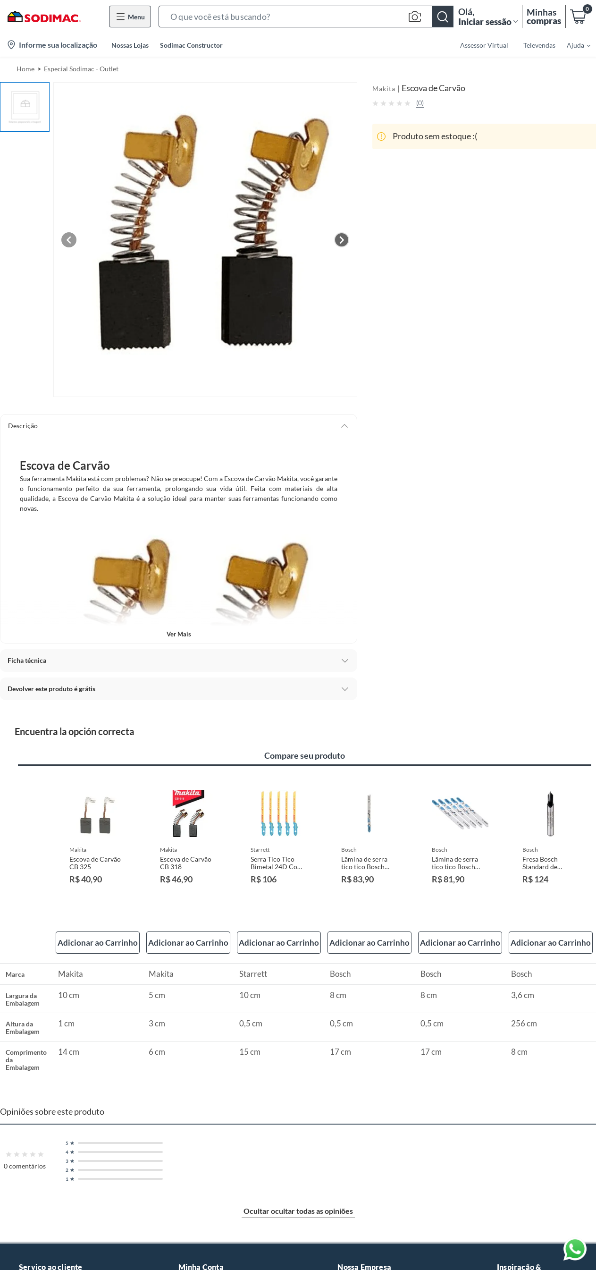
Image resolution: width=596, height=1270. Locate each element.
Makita (383, 89)
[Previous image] (68, 239)
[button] (306, 16)
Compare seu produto (304, 755)
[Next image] (341, 239)
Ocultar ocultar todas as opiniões (298, 1210)
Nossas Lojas (130, 45)
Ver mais (179, 634)
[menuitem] (572, 44)
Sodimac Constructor (191, 45)
